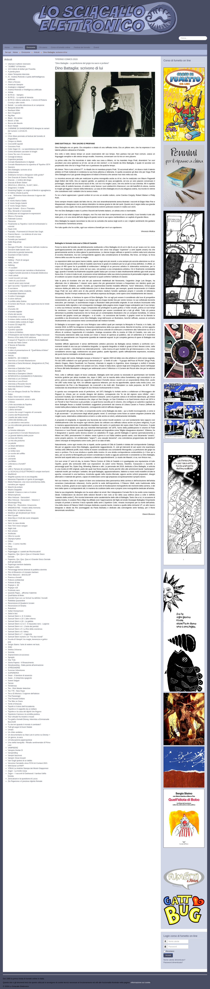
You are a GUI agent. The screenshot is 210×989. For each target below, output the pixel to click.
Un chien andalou (15, 732)
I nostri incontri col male (18, 278)
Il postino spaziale (15, 330)
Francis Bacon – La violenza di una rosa (24, 234)
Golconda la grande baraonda (20, 252)
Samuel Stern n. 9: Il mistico (19, 616)
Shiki (10, 647)
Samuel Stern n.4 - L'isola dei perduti (23, 626)
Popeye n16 (13, 588)
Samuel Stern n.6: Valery (18, 631)
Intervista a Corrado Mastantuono (22, 361)
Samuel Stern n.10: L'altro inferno (22, 619)
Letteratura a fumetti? (17, 464)
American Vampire (15, 84)
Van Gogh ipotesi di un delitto (20, 760)
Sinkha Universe (15, 650)
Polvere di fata (14, 582)
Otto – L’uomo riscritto (17, 544)
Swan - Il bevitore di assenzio (20, 675)
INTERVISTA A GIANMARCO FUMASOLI (25, 376)
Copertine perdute (15, 159)
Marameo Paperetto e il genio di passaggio (25, 479)
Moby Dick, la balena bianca (19, 510)
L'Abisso (11, 402)
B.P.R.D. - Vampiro (15, 95)
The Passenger (14, 696)
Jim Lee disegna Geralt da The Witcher (24, 391)
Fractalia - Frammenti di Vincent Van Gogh (25, 232)
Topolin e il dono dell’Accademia (21, 706)
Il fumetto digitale (15, 312)
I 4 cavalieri (12, 268)
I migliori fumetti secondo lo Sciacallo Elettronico (28, 273)
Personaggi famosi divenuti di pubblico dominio (27, 570)
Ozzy (10, 546)
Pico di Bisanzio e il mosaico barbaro (23, 572)
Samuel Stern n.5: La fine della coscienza (25, 629)
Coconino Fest (14, 146)
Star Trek (12, 660)
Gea (9, 244)
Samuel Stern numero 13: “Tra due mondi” (25, 637)
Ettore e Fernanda (15, 216)
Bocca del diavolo (15, 123)
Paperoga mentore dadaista (19, 564)
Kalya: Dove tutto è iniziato (19, 397)
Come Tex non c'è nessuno (19, 154)
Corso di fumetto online (60, 47)
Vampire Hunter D (15, 750)
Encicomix (31, 47)
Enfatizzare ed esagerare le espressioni (24, 213)
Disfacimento (13, 172)
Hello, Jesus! (13, 262)
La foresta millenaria (16, 430)
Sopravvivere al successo (18, 655)
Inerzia (10, 355)
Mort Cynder (13, 515)
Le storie (11, 456)
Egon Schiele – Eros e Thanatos (21, 208)
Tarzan (10, 683)
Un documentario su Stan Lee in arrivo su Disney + (29, 735)
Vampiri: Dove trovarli (17, 758)
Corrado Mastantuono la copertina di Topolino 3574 (29, 164)
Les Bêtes (12, 461)
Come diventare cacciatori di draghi (22, 152)
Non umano (13, 531)
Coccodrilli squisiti (15, 144)
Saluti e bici (12, 613)
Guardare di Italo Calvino (18, 255)
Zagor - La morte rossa (17, 771)
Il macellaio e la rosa (16, 317)
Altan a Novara (14, 82)
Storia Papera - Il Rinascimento (21, 662)
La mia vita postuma (16, 441)
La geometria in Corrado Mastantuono (23, 433)
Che (9, 133)
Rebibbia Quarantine (16, 601)
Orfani (10, 541)
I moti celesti (13, 275)
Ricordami (170, 951)
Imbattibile (12, 353)
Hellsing (11, 265)
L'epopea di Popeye (16, 407)
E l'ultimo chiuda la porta (18, 193)
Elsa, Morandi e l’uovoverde (19, 211)
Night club (12, 528)
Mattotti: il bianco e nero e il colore (22, 492)
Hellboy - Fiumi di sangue (18, 260)
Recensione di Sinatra (17, 606)
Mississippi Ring (14, 502)
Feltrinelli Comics (15, 219)
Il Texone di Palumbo (16, 345)
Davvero (11, 167)
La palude (12, 443)
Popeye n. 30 (13, 585)
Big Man (11, 115)
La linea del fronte (15, 438)
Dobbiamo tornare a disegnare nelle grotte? (26, 175)
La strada (12, 448)
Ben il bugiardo (14, 113)
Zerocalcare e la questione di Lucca (22, 779)
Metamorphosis (14, 495)
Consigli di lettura (15, 157)
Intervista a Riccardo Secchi (19, 384)
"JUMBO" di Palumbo (17, 66)
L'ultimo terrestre (15, 410)
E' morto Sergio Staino (17, 206)
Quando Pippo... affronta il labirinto (22, 593)
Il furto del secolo (15, 314)
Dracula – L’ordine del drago (19, 180)
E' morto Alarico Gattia (17, 201)
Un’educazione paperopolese (20, 740)
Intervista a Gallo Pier (17, 371)
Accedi (168, 955)
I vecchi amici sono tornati (18, 283)
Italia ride (12, 389)
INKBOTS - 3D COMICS (18, 358)
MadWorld (12, 474)
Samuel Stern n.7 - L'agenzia (20, 634)
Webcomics (18, 47)
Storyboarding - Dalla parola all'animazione (25, 665)
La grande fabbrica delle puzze (20, 435)
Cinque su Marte (15, 141)
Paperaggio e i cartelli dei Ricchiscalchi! (24, 551)
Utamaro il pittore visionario (19, 64)
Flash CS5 (12, 229)
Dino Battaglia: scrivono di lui (20, 170)
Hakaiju (11, 257)
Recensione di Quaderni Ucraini (21, 603)
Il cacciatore (13, 288)
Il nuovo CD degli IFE (17, 324)
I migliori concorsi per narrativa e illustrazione (26, 270)
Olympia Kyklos (14, 539)
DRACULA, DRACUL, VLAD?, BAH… (23, 185)
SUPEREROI (13, 673)
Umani (10, 730)
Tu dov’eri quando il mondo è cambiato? (24, 724)
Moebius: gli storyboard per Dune (21, 513)
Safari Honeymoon (15, 611)
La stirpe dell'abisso (16, 446)
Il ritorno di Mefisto (15, 332)
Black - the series (15, 118)
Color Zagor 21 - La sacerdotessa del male (25, 149)
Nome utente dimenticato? (174, 960)
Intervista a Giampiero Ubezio (20, 373)
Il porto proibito (14, 327)
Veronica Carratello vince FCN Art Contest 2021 (27, 763)
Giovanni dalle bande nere (19, 250)
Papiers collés (14, 567)
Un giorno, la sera (15, 737)
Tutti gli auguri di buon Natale (20, 727)
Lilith (10, 466)
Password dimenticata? (173, 962)
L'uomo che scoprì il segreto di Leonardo (24, 412)
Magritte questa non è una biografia (22, 477)
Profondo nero (14, 590)
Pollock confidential (16, 580)
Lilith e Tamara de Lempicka (19, 469)
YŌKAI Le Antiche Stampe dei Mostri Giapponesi (28, 768)
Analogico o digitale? (16, 87)
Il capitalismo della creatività (19, 291)
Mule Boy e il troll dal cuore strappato (23, 518)
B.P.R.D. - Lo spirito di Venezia (20, 97)
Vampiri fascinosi (15, 755)
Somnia (11, 652)
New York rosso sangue (18, 526)
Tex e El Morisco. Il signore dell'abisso (23, 693)
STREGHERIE (14, 668)
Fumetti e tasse (14, 237)
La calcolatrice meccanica (18, 422)
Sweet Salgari (13, 680)
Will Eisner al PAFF (16, 766)
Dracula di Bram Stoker (17, 182)
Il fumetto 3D (13, 309)
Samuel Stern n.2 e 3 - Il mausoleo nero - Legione (28, 624)
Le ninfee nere (14, 451)
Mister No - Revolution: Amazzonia (22, 505)
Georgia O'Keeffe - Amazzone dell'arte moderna (28, 247)
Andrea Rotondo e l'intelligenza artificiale (24, 90)
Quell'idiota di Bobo (16, 595)
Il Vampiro (12, 348)
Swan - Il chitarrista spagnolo (20, 678)
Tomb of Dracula (15, 704)
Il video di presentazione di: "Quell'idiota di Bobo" (28, 350)
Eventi (96, 47)
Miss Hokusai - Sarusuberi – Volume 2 (23, 500)
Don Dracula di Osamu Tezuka (20, 177)
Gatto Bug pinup (14, 242)
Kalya (10, 394)
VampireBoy (13, 753)
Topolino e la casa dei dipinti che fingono (24, 711)
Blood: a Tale (13, 121)
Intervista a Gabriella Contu (19, 368)
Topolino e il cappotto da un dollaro (22, 709)
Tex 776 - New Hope (16, 691)
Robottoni (12, 608)
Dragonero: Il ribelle (16, 188)
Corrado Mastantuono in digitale (21, 162)
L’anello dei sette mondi (17, 417)
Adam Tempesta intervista (18, 74)
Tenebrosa (12, 686)
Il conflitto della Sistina (17, 301)
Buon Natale (13, 126)
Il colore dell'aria (14, 299)
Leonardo (12, 459)
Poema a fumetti (15, 577)
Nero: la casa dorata (16, 523)
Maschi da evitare (15, 487)
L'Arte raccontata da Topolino (20, 404)
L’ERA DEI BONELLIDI (17, 420)
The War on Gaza (15, 701)
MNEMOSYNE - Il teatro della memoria (24, 508)
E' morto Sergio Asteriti (17, 203)
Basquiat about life (15, 108)
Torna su (203, 986)
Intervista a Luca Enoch (17, 381)
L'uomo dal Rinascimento (18, 415)
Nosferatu (12, 533)
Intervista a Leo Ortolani (18, 379)
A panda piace (14, 72)
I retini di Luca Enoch (16, 281)
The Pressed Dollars (16, 699)
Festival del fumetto (82, 47)
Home (7, 47)
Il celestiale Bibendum (17, 293)
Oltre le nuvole (14, 536)
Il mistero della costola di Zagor (21, 319)
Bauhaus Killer (14, 110)
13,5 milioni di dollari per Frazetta (21, 69)
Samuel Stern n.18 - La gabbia (20, 621)
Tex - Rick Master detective (19, 688)
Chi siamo (43, 47)
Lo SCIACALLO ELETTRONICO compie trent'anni (28, 471)
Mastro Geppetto (15, 490)
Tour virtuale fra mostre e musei (21, 717)
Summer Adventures (16, 670)
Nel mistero (12, 521)
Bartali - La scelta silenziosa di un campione (26, 105)
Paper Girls (12, 549)
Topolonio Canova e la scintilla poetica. (24, 714)
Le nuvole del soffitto (16, 453)
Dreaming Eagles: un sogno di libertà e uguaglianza (29, 190)
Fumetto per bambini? (17, 239)
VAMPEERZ (13, 748)
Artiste (10, 92)
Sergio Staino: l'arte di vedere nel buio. (24, 644)
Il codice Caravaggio (16, 296)
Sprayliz (11, 657)
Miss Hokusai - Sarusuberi (19, 497)
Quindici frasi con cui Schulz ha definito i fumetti (27, 598)
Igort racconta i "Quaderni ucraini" (22, 286)
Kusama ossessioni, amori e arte (21, 399)
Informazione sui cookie (140, 982)
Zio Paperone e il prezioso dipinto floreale (25, 781)
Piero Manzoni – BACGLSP (19, 575)
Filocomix (12, 221)
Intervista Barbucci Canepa (19, 386)
